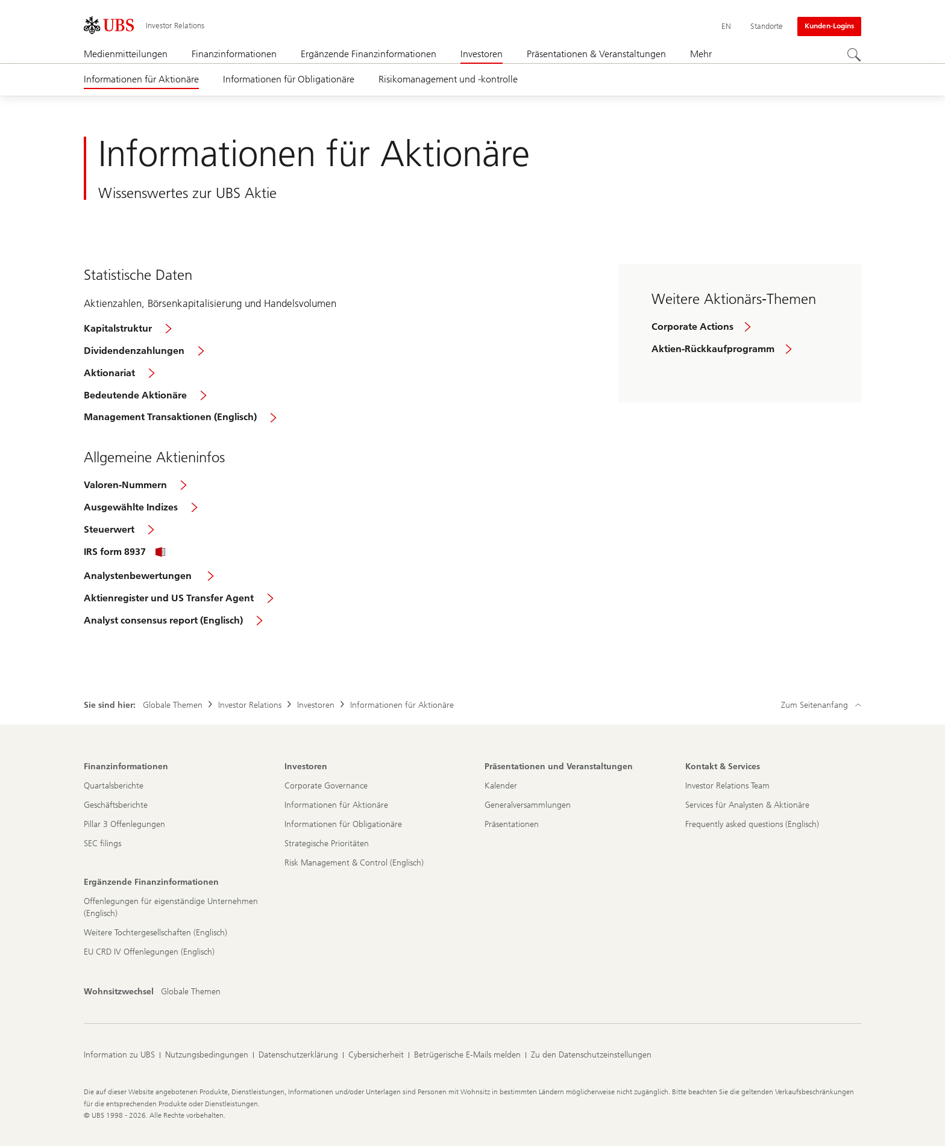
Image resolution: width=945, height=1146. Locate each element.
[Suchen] (854, 55)
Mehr (701, 54)
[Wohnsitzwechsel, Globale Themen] (191, 992)
